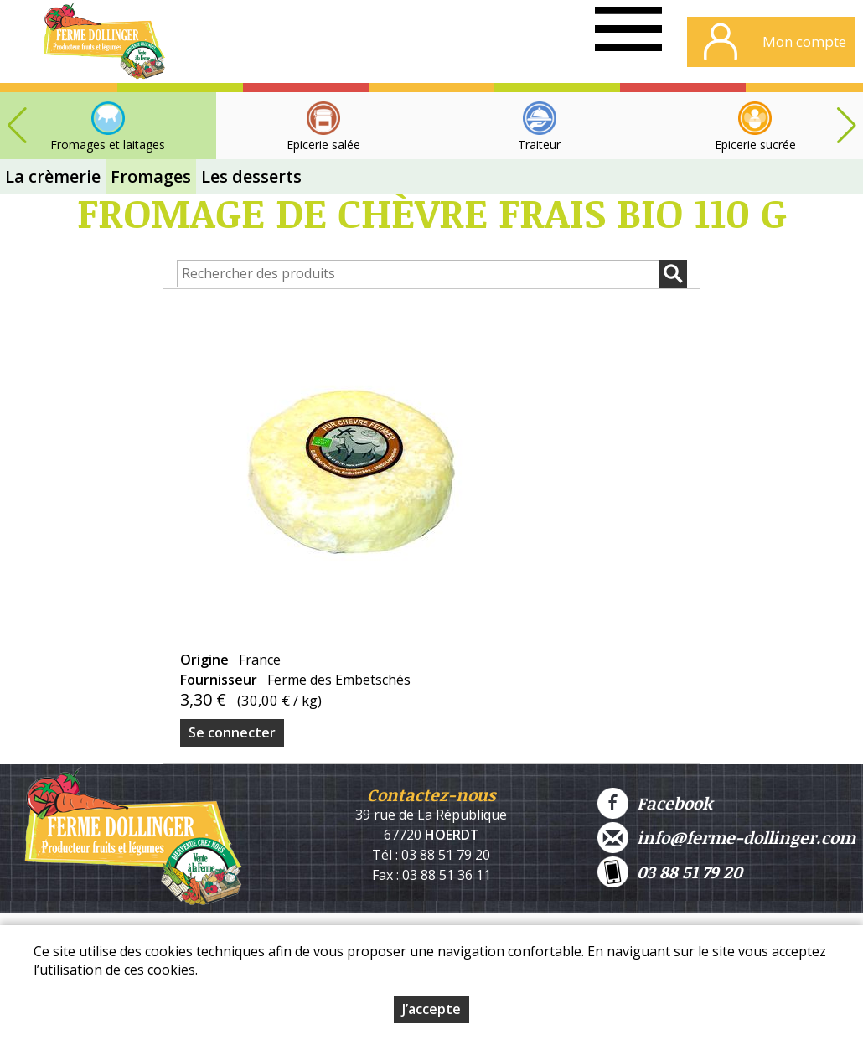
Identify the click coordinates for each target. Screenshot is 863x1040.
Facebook (654, 803)
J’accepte (431, 1010)
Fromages (151, 176)
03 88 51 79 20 (669, 871)
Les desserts (251, 176)
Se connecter (232, 732)
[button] (846, 125)
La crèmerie (53, 176)
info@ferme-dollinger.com (726, 837)
